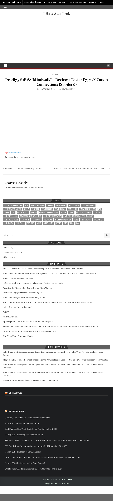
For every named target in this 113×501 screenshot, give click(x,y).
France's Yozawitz (11, 380)
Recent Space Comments (55, 2)
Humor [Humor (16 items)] (34, 212)
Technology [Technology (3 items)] (36, 219)
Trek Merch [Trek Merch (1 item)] (98, 219)
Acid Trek (7, 312)
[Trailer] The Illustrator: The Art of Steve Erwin (27, 418)
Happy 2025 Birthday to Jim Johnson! (23, 452)
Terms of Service (40, 497)
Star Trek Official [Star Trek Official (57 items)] (11, 219)
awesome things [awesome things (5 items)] (88, 205)
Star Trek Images (14, 392)
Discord (93, 2)
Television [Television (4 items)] (48, 219)
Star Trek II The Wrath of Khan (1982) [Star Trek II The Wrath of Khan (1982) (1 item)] (78, 216)
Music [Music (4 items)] (71, 212)
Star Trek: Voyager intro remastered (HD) (23, 293)
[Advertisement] (56, 40)
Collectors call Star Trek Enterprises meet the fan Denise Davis (33, 283)
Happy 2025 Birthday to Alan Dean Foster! (25, 463)
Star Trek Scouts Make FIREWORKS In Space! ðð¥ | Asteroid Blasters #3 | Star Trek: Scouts (49, 273)
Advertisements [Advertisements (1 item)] (37, 205)
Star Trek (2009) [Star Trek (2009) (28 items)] (10, 216)
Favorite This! (14, 153)
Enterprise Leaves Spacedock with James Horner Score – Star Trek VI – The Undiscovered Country (50, 326)
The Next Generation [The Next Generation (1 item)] (63, 219)
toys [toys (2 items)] (76, 219)
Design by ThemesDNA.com (56, 484)
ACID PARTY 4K (10, 317)
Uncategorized (10, 252)
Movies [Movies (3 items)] (63, 212)
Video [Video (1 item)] (39, 223)
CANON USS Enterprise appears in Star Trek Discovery (29, 331)
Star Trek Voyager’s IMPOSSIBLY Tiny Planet (24, 297)
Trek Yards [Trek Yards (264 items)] (20, 223)
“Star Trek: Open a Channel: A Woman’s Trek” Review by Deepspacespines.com (42, 457)
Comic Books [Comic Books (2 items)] (47, 209)
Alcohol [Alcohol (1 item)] (50, 205)
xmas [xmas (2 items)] (71, 223)
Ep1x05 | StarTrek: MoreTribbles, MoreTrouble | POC (28, 322)
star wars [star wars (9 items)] (25, 219)
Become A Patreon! (77, 2)
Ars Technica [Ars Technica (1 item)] (73, 205)
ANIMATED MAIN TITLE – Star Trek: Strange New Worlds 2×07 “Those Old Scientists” (43, 269)
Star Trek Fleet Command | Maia (18, 336)
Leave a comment (68, 89)
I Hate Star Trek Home (11, 2)
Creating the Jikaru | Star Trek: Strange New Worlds (27, 288)
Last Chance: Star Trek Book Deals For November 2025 (31, 429)
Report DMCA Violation (76, 497)
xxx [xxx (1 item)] (77, 223)
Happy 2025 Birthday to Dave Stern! (22, 423)
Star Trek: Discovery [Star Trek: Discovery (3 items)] (52, 216)
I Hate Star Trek (56, 13)
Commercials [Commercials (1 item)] (60, 209)
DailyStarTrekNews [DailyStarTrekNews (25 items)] (88, 209)
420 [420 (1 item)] (26, 205)
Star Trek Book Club (16, 411)
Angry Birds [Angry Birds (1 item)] (61, 205)
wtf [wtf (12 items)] (65, 223)
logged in (21, 187)
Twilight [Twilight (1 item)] (30, 223)
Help (101, 2)
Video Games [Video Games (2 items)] (49, 223)
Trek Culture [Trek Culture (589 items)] (86, 219)
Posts (5, 248)
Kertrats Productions (25, 157)
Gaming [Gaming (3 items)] (6, 212)
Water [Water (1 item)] (58, 223)
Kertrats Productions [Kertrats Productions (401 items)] (48, 212)
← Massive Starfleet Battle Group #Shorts (23, 168)
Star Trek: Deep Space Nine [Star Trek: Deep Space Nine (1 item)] (30, 216)
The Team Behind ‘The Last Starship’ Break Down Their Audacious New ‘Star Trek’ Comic (47, 440)
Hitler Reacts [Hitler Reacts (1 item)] (23, 212)
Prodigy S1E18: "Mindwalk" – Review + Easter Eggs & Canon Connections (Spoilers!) (56, 82)
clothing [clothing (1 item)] (35, 209)
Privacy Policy (56, 497)
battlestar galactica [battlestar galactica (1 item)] (12, 209)
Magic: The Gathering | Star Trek (18, 278)
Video (57, 74)
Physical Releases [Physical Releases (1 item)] (83, 212)
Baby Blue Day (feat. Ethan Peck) (18, 307)
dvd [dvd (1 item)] (99, 209)
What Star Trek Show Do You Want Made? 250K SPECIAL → (82, 168)
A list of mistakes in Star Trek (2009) (40, 380)
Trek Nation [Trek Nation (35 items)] (8, 223)
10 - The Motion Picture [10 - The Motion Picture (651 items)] (13, 205)
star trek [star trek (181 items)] (98, 212)
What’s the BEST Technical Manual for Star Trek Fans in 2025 (34, 469)
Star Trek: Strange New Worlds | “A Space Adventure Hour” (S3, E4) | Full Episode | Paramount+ (47, 302)
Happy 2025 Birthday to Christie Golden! (24, 435)
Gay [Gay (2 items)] (13, 212)
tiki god (6, 360)
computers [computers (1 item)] (72, 209)
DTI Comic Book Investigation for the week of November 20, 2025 (36, 446)
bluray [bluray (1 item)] (26, 209)
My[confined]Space (32, 2)
